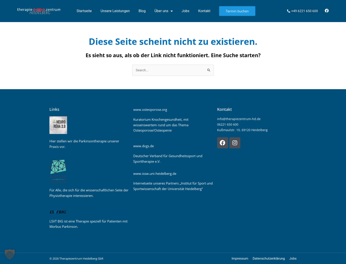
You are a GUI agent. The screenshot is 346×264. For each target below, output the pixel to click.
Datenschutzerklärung (269, 258)
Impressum (240, 258)
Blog (142, 11)
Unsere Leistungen (115, 11)
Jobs (185, 11)
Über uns (163, 11)
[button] (9, 254)
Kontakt (204, 11)
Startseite (84, 11)
